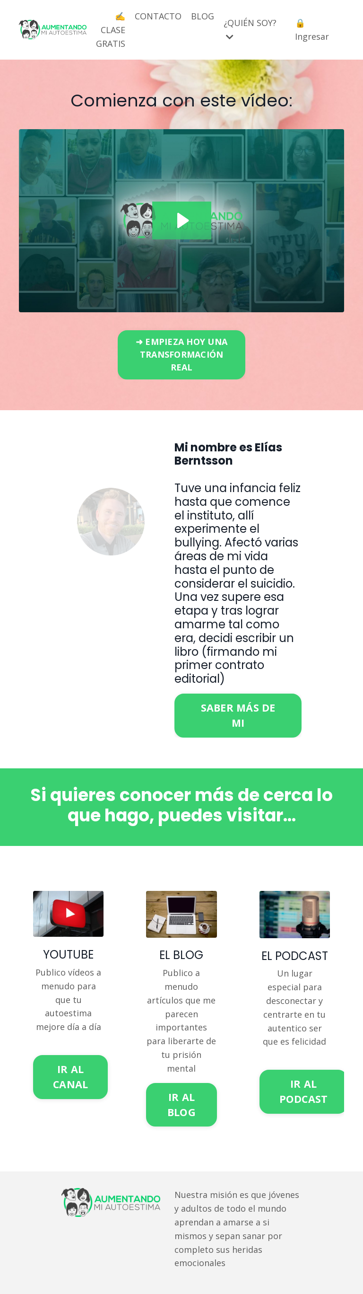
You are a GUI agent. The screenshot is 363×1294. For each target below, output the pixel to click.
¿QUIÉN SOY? (250, 29)
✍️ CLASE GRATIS (110, 29)
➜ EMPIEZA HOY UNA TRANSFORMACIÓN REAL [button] (181, 354)
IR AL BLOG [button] (181, 1104)
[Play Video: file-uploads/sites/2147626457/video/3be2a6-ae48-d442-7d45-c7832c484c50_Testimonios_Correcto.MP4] (181, 220)
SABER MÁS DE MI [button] (238, 715)
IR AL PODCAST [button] (303, 1091)
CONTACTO (158, 16)
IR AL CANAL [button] (70, 1076)
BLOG (202, 16)
